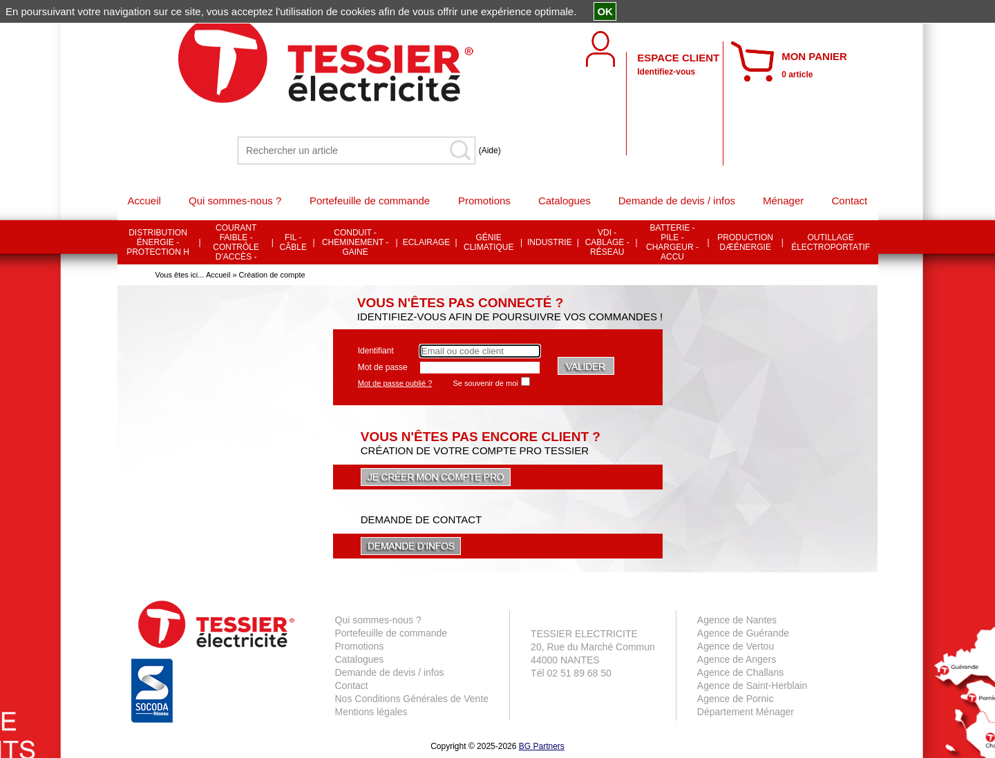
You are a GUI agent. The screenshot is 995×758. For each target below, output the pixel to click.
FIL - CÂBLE (293, 242)
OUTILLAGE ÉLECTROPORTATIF (830, 242)
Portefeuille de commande (391, 633)
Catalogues (359, 659)
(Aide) (490, 150)
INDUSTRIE (549, 242)
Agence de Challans (740, 672)
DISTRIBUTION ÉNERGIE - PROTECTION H (157, 242)
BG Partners (542, 746)
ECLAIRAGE (427, 242)
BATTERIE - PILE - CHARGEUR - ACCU (672, 242)
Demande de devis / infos (389, 672)
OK (605, 11)
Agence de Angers (736, 659)
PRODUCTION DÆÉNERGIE (745, 242)
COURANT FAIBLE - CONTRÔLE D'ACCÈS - (236, 242)
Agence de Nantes (737, 619)
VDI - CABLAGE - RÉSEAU (607, 242)
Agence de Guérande (743, 633)
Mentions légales (371, 711)
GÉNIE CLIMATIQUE (488, 242)
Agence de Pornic (735, 698)
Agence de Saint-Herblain (752, 685)
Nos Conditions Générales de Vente (412, 698)
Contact (351, 685)
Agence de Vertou (735, 646)
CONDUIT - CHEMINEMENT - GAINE (355, 242)
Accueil (218, 275)
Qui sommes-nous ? (378, 619)
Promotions (359, 646)
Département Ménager (745, 711)
